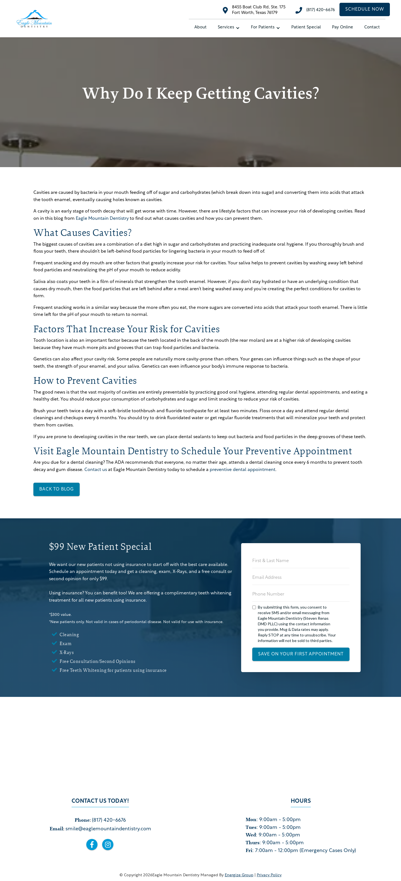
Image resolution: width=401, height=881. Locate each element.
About (200, 27)
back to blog (56, 489)
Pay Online (342, 27)
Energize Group (239, 875)
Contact (372, 27)
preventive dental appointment (242, 470)
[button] (228, 27)
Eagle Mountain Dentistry (102, 218)
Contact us (95, 470)
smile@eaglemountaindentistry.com (108, 829)
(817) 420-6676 (320, 10)
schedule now (364, 9)
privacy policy (269, 875)
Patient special (306, 27)
